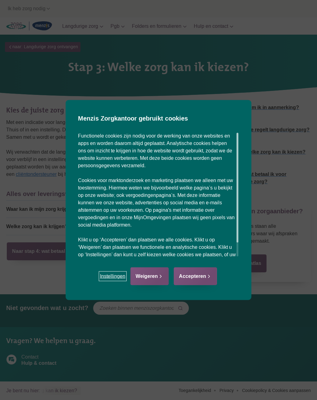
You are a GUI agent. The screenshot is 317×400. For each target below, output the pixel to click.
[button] (112, 276)
